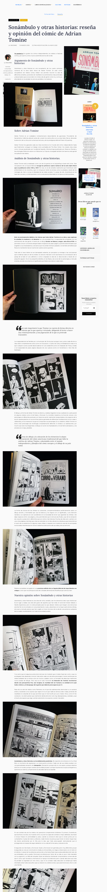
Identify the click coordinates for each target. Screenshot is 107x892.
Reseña (60, 14)
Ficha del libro (49, 14)
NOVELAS (18, 4)
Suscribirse (89, 313)
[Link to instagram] (82, 273)
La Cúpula (89, 131)
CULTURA (58, 4)
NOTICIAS (67, 4)
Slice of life (14, 20)
